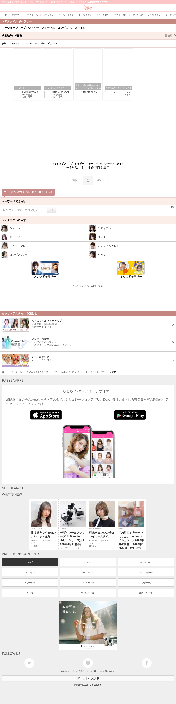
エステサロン (146, 583)
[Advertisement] (88, 132)
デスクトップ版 (88, 678)
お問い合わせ (109, 671)
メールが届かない (94, 671)
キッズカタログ (88, 572)
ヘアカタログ (146, 562)
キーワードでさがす (14, 201)
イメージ (27, 43)
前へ (75, 180)
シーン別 (40, 43)
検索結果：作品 (89, 35)
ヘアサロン (30, 583)
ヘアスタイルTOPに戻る (88, 285)
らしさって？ (67, 671)
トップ (30, 562)
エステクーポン (146, 593)
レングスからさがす (14, 220)
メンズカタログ (30, 572)
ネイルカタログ (146, 572)
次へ (100, 180)
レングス (13, 43)
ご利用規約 (79, 671)
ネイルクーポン (88, 593)
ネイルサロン (88, 583)
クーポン (30, 593)
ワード (53, 43)
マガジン (88, 562)
